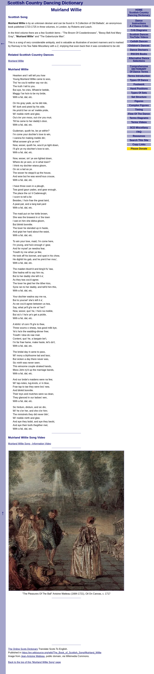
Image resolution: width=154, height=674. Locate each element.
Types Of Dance (139, 80)
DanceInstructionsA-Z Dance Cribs (139, 23)
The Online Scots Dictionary (23, 649)
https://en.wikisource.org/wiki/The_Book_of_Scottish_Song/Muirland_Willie (61, 652)
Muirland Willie (16, 61)
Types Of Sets (139, 92)
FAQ (139, 132)
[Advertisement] (66, 621)
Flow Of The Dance (139, 114)
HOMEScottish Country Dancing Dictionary (139, 13)
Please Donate (139, 148)
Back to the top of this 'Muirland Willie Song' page (34, 662)
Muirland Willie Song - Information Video (29, 443)
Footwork (139, 84)
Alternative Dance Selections (139, 59)
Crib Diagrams (139, 30)
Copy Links (138, 144)
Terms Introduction (139, 76)
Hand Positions (139, 88)
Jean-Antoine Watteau (33, 656)
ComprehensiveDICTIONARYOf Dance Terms (139, 69)
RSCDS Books (139, 54)
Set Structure (138, 97)
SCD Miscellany (139, 127)
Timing (139, 109)
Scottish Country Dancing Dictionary (45, 2)
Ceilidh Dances (139, 41)
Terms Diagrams (139, 118)
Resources (139, 136)
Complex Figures (139, 105)
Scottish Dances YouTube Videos (139, 35)
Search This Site (139, 140)
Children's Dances (139, 45)
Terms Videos (139, 122)
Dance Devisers (139, 50)
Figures (139, 101)
